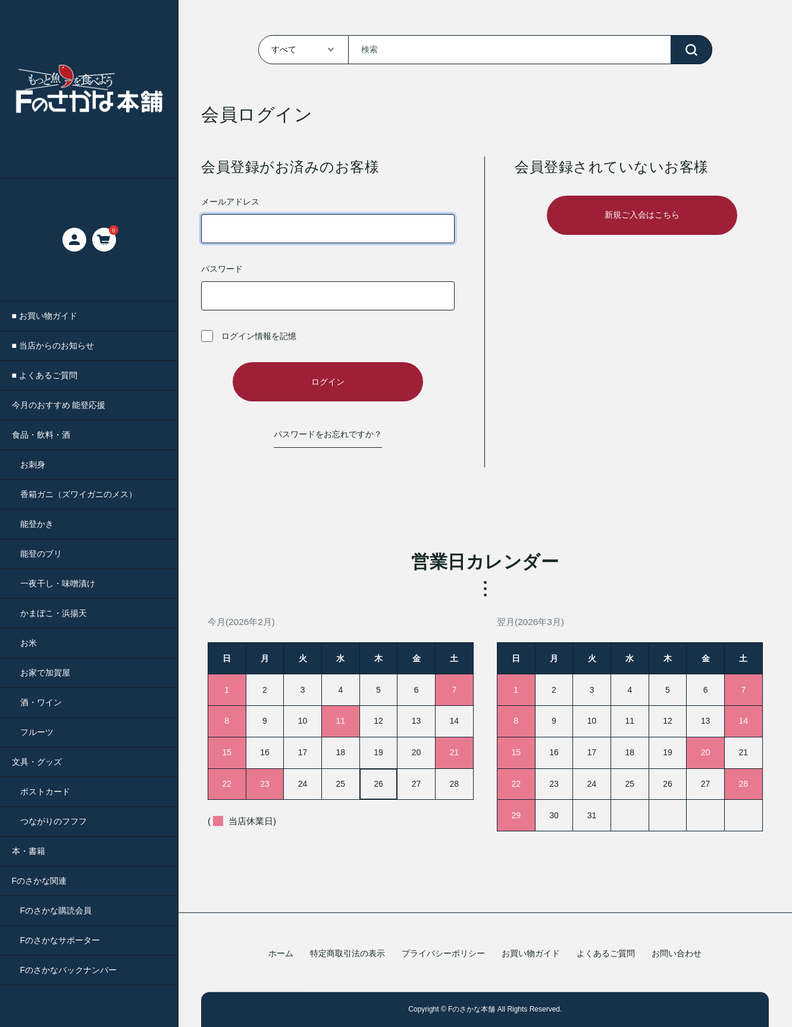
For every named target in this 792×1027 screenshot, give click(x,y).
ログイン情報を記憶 (248, 336)
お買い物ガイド (531, 954)
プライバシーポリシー (443, 954)
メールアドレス (328, 220)
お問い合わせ (677, 954)
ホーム (280, 954)
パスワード (328, 287)
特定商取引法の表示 (347, 954)
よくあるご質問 (606, 954)
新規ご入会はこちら (642, 214)
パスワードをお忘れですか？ (328, 434)
